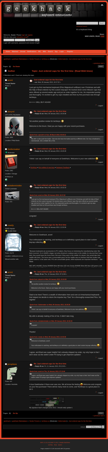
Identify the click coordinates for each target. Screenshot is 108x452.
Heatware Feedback (63, 167)
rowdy (10, 225)
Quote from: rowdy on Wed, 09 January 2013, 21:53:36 (48, 337)
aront (10, 80)
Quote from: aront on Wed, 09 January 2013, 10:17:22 (47, 195)
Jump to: (83, 427)
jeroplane (12, 364)
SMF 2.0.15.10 (45, 442)
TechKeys (33, 167)
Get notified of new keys (47, 167)
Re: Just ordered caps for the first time (50, 111)
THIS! (102, 36)
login (23, 35)
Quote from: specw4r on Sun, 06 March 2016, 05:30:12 (48, 135)
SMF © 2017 (54, 442)
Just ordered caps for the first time (48, 80)
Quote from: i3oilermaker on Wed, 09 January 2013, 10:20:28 (50, 304)
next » (103, 63)
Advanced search (81, 26)
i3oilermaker (62, 59)
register (30, 35)
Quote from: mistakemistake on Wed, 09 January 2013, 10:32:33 (51, 321)
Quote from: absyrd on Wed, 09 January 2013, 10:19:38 (48, 279)
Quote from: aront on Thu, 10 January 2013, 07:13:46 (47, 371)
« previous (96, 63)
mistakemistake (14, 186)
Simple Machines (64, 442)
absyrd (10, 111)
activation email (22, 37)
